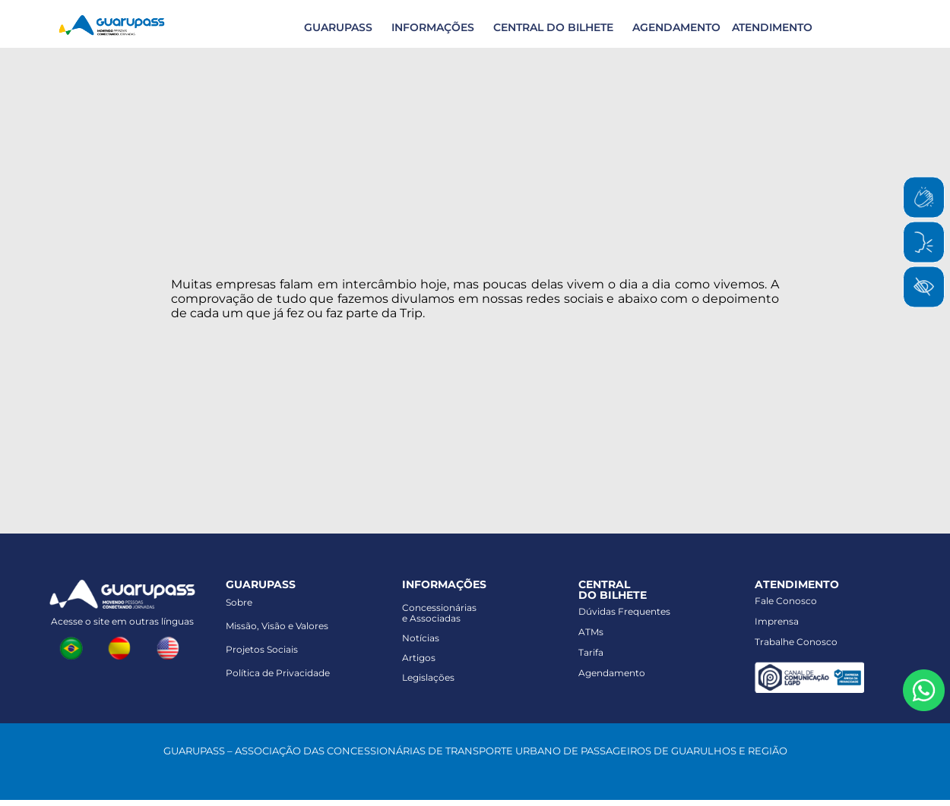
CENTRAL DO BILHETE (553, 27)
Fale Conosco (786, 600)
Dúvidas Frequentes (624, 611)
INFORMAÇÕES (432, 27)
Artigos (418, 657)
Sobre (239, 602)
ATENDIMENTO (772, 27)
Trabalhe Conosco (796, 641)
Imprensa (777, 621)
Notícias (420, 638)
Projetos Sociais (262, 649)
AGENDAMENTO (676, 27)
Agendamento (611, 672)
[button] (336, 27)
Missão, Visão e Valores (277, 625)
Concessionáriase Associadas (439, 613)
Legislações (428, 677)
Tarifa (590, 652)
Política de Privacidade (278, 672)
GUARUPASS (338, 27)
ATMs (590, 632)
